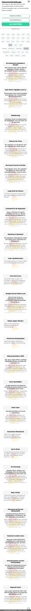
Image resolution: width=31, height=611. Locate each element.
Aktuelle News (15, 28)
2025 (8, 34)
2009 (28, 41)
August (13, 52)
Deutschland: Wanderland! (15, 431)
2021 (28, 34)
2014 (3, 41)
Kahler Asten (15, 407)
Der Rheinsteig (15, 466)
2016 (23, 38)
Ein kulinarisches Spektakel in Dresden (15, 63)
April (7, 55)
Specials (26, 25)
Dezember (11, 48)
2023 (18, 34)
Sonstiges (18, 25)
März (11, 55)
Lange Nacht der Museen (15, 191)
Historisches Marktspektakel (15, 338)
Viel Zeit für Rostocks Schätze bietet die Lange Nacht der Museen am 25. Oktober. (15, 195)
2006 (20, 45)
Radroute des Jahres (15, 141)
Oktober (26, 48)
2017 (18, 38)
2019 (8, 38)
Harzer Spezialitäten (15, 381)
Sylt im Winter (15, 449)
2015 (28, 38)
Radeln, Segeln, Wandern (15, 321)
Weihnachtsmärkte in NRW (15, 356)
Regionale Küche (15, 587)
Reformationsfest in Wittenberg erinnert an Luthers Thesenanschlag (14, 342)
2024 (13, 34)
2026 (3, 34)
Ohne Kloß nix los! (15, 276)
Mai (27, 52)
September (6, 52)
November (19, 48)
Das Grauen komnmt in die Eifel (15, 165)
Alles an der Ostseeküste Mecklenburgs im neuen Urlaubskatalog (11, 325)
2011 (18, 41)
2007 (15, 45)
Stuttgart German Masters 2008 (15, 293)
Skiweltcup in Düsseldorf (15, 234)
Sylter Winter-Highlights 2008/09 (15, 89)
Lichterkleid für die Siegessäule (15, 208)
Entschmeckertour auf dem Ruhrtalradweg (15, 561)
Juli (18, 52)
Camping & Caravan (8, 25)
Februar (17, 55)
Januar (23, 55)
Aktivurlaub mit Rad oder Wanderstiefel (15, 510)
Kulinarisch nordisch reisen (15, 536)
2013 (8, 41)
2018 (13, 38)
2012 (13, 41)
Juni (22, 52)
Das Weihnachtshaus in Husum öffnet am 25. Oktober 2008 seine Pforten (15, 261)
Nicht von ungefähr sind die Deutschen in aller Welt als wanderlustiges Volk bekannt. (12, 436)
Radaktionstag (15, 115)
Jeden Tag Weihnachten (15, 258)
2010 (23, 41)
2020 (3, 38)
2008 (10, 45)
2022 (23, 34)
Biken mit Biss (15, 492)
